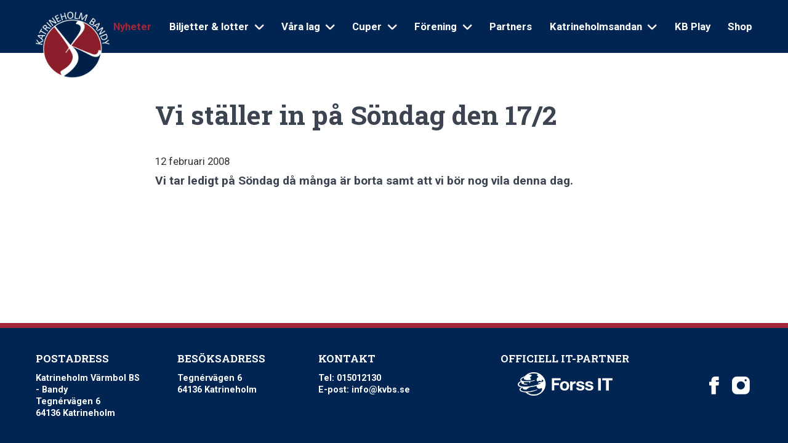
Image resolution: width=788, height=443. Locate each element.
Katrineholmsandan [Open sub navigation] (603, 26)
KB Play (692, 26)
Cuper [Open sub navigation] (374, 26)
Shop (740, 26)
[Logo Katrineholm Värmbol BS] (72, 45)
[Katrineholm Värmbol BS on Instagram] (740, 385)
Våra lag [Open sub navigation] (308, 26)
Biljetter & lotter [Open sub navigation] (216, 26)
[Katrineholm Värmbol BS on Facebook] (714, 385)
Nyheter (132, 26)
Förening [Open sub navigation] (443, 26)
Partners (510, 26)
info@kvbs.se (381, 390)
